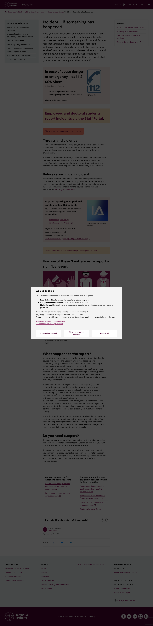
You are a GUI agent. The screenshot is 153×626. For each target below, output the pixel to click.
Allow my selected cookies (76, 333)
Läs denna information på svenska (49, 324)
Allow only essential (48, 333)
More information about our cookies (50, 321)
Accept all (104, 333)
